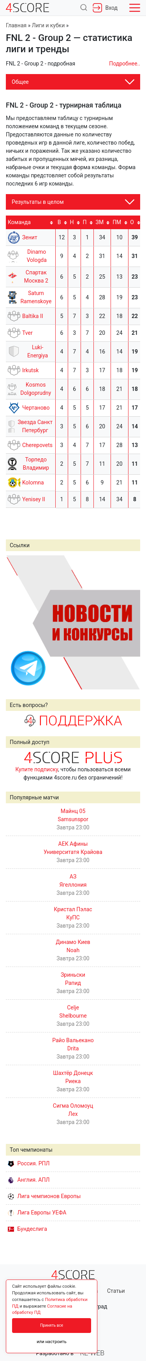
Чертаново (36, 408)
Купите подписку (36, 769)
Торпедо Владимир (36, 463)
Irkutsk (30, 370)
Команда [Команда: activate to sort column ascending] (19, 222)
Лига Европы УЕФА (37, 1212)
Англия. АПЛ (28, 1180)
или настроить (52, 1341)
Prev (16, 622)
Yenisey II (33, 499)
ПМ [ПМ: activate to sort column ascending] (117, 222)
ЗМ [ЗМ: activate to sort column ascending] (100, 222)
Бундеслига (27, 1229)
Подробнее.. (124, 63)
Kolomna (33, 482)
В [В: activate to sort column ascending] (59, 222)
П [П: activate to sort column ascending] (85, 222)
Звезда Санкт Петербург (35, 426)
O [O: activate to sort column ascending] (132, 222)
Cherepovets (37, 445)
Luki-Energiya (37, 351)
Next (130, 622)
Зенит (29, 237)
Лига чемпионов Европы (44, 1196)
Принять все (51, 1325)
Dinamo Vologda (36, 256)
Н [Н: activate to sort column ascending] (72, 222)
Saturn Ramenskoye (35, 297)
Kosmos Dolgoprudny (35, 389)
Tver (27, 333)
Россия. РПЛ (29, 1163)
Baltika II (32, 316)
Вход (105, 8)
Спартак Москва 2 (36, 276)
